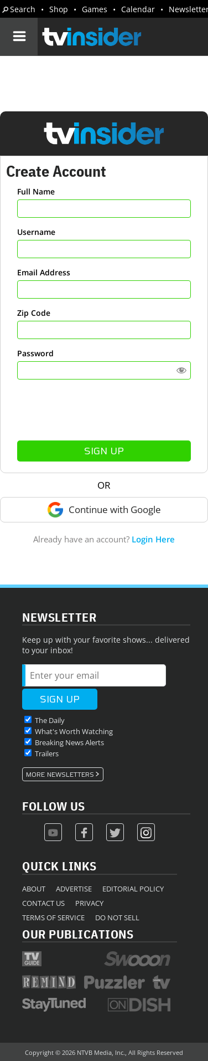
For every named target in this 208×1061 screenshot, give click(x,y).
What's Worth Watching (74, 731)
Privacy (89, 903)
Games (94, 9)
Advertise (74, 889)
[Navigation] (19, 36)
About (33, 889)
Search (22, 9)
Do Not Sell (117, 917)
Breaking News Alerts (69, 742)
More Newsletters (60, 774)
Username (36, 232)
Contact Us (43, 903)
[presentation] (104, 410)
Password (35, 353)
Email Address (43, 272)
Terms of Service (53, 917)
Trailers (47, 753)
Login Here (153, 539)
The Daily (50, 720)
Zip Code (33, 312)
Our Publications (77, 934)
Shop (58, 9)
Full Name (36, 191)
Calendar (138, 9)
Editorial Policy (133, 889)
